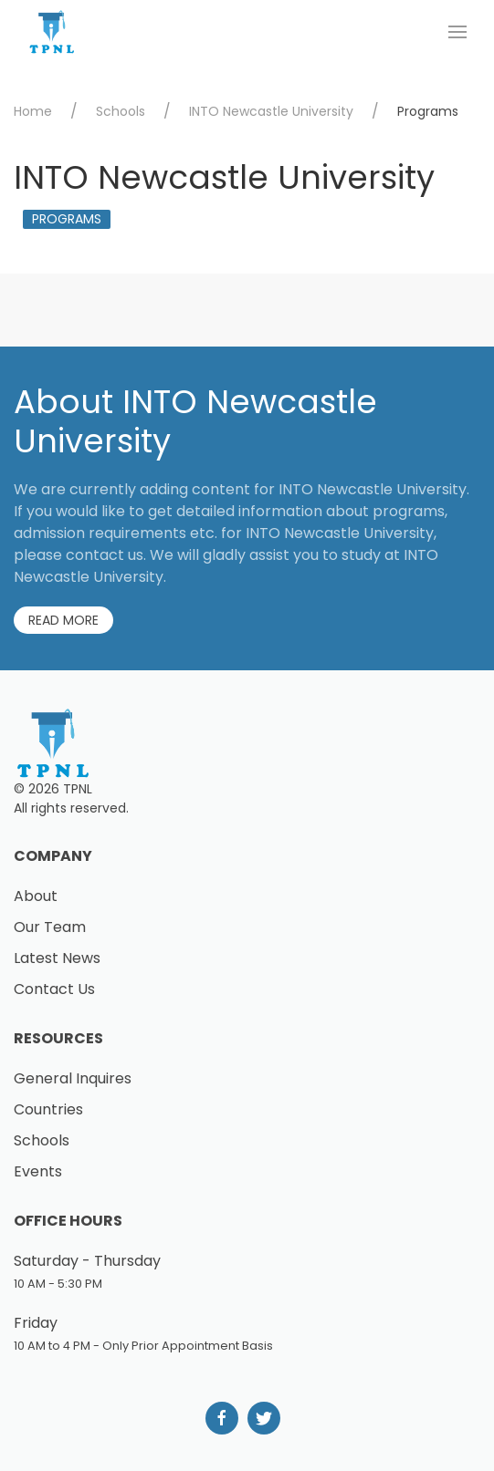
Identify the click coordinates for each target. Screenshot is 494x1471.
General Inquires (72, 1078)
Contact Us (54, 989)
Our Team (50, 927)
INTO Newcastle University (271, 111)
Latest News (57, 958)
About (36, 896)
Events (38, 1171)
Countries (48, 1109)
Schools (120, 111)
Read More (63, 620)
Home (33, 111)
